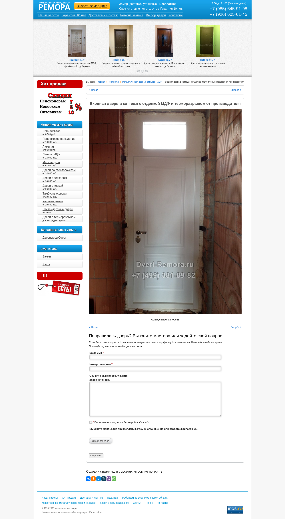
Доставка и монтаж (103, 15)
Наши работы (48, 15)
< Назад (93, 89)
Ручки (46, 264)
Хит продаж (53, 83)
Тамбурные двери (55, 193)
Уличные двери (53, 201)
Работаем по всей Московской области (145, 497)
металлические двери (66, 508)
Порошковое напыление (59, 138)
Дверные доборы (54, 237)
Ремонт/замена (131, 15)
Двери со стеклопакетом (59, 170)
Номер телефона (101, 364)
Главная (101, 82)
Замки (47, 256)
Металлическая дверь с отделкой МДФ (142, 82)
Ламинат (48, 146)
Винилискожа (52, 130)
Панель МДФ (51, 154)
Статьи (137, 502)
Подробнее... (76, 60)
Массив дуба (51, 162)
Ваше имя (96, 352)
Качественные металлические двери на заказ (68, 502)
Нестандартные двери (58, 209)
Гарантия (112, 497)
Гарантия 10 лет (74, 15)
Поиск (149, 502)
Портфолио (113, 82)
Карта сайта (95, 512)
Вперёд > (236, 89)
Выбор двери (156, 15)
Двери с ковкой (53, 185)
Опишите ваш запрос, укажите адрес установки (108, 377)
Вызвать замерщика (92, 6)
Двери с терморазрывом (59, 217)
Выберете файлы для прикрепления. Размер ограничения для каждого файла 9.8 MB (143, 428)
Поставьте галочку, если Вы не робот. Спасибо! (121, 422)
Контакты (175, 15)
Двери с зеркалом (55, 177)
